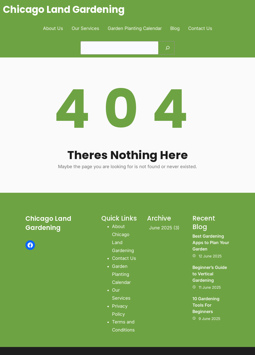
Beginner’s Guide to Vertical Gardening (209, 274)
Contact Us (124, 258)
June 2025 (160, 227)
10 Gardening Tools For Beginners (205, 305)
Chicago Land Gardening (64, 9)
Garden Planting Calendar (121, 274)
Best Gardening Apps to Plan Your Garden (210, 242)
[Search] (167, 47)
